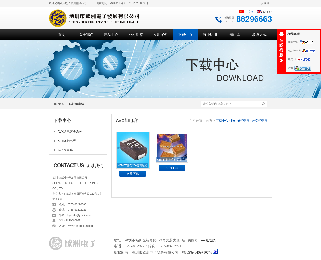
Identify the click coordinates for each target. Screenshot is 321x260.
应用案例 (160, 35)
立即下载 (132, 173)
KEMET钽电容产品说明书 (172, 159)
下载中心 (185, 35)
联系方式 (259, 35)
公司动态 (136, 35)
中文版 (246, 11)
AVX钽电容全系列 (68, 131)
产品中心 (111, 35)
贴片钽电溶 (76, 104)
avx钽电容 (207, 240)
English (264, 11)
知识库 (234, 35)
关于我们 (86, 35)
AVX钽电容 (63, 149)
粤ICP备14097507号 (197, 252)
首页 (61, 35)
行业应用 (210, 35)
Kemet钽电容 (65, 140)
